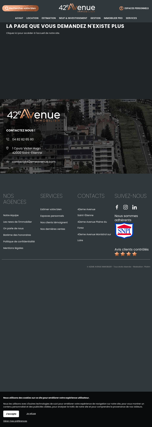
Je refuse (31, 413)
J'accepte (11, 413)
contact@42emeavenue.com (34, 162)
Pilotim (147, 266)
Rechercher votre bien (20, 8)
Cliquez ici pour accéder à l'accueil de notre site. (33, 33)
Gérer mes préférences (15, 421)
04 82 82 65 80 (23, 139)
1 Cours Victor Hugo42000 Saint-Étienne (27, 150)
